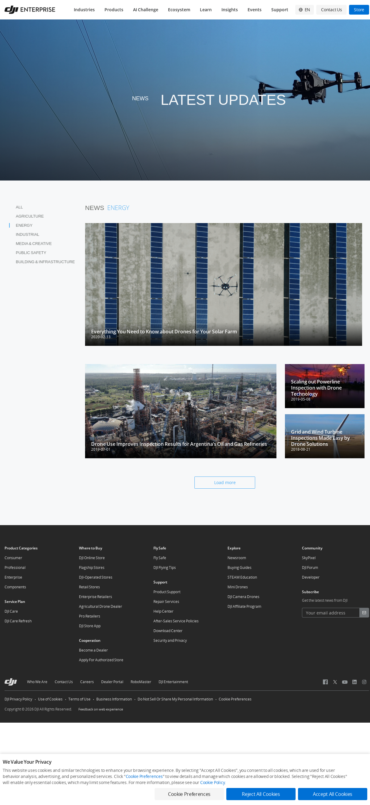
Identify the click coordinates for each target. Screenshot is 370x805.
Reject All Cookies (261, 794)
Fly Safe (159, 557)
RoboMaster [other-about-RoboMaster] (141, 681)
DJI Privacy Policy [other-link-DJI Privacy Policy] (18, 699)
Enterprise (13, 577)
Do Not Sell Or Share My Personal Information (175, 699)
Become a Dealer (93, 650)
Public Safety (31, 252)
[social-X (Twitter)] (335, 681)
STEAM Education (242, 577)
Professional (15, 567)
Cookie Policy (212, 782)
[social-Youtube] (345, 681)
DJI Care (11, 611)
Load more (225, 482)
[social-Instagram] (364, 681)
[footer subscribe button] (364, 613)
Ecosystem (179, 9)
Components (15, 587)
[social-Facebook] (325, 681)
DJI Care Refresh (18, 621)
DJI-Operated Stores (95, 577)
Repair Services (166, 601)
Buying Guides (240, 567)
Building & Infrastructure (45, 262)
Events (255, 9)
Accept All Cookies (332, 794)
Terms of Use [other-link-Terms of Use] (79, 699)
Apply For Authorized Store (101, 659)
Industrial (27, 234)
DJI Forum (310, 567)
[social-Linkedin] (354, 681)
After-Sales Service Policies (176, 621)
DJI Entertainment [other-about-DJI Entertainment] (173, 681)
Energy (24, 225)
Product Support (166, 591)
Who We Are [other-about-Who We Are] (37, 681)
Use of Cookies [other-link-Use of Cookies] (50, 699)
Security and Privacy (170, 640)
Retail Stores (89, 587)
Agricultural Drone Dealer (100, 606)
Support (279, 9)
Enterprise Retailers (95, 596)
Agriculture (30, 216)
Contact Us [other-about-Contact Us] (64, 681)
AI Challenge (145, 9)
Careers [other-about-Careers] (87, 681)
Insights (229, 9)
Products (113, 9)
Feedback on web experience (100, 709)
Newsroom (237, 557)
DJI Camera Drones (243, 596)
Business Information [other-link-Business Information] (114, 699)
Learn (206, 9)
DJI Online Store (92, 557)
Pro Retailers (89, 616)
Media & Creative (34, 243)
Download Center (168, 630)
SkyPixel (309, 557)
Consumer (13, 557)
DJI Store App (90, 625)
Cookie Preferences (235, 699)
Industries (84, 9)
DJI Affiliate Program (244, 606)
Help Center (163, 611)
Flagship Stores (91, 567)
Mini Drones (238, 587)
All (19, 207)
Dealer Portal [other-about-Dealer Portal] (112, 681)
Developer (311, 577)
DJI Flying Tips (164, 567)
